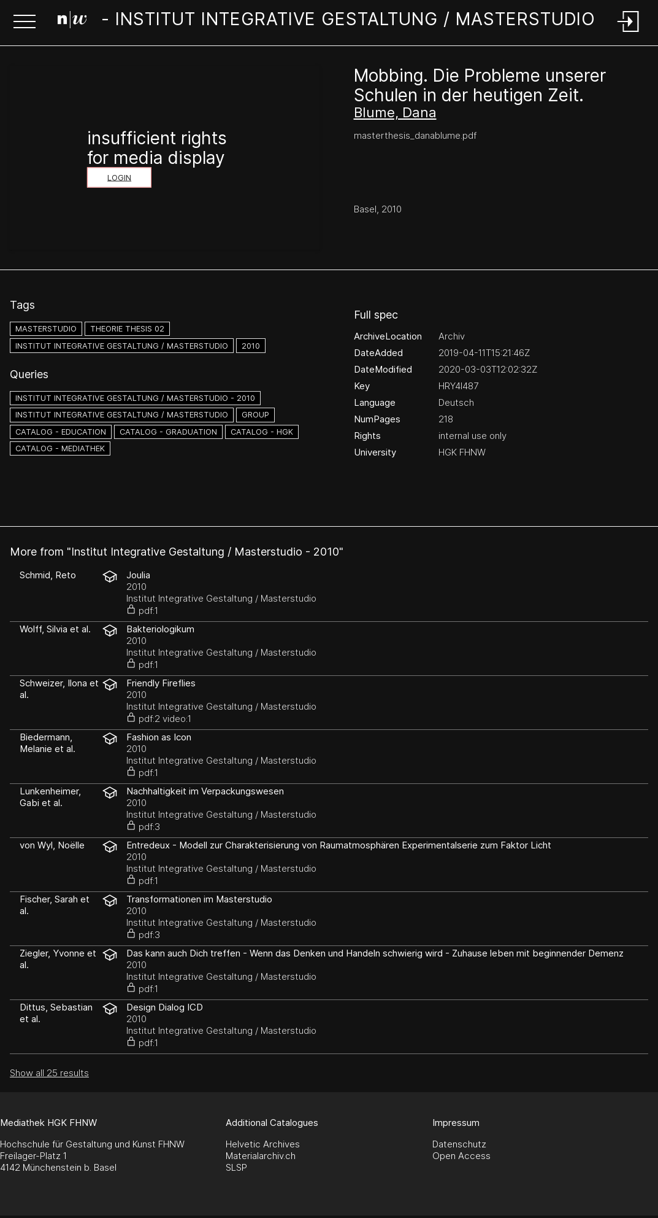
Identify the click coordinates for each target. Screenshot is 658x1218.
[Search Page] (327, 21)
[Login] (628, 33)
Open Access (461, 1156)
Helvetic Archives (263, 1144)
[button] (24, 22)
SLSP (236, 1167)
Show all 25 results (49, 1073)
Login (119, 177)
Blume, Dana (395, 112)
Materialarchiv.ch (261, 1156)
